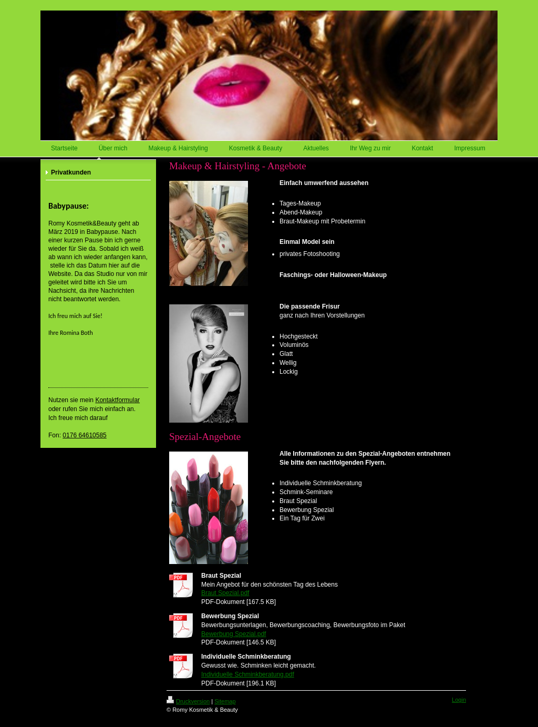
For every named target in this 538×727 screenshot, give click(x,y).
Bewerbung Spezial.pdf (233, 634)
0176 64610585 (84, 435)
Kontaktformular (117, 400)
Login (459, 700)
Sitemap (224, 701)
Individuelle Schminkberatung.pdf (247, 674)
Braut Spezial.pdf (225, 593)
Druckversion (188, 701)
